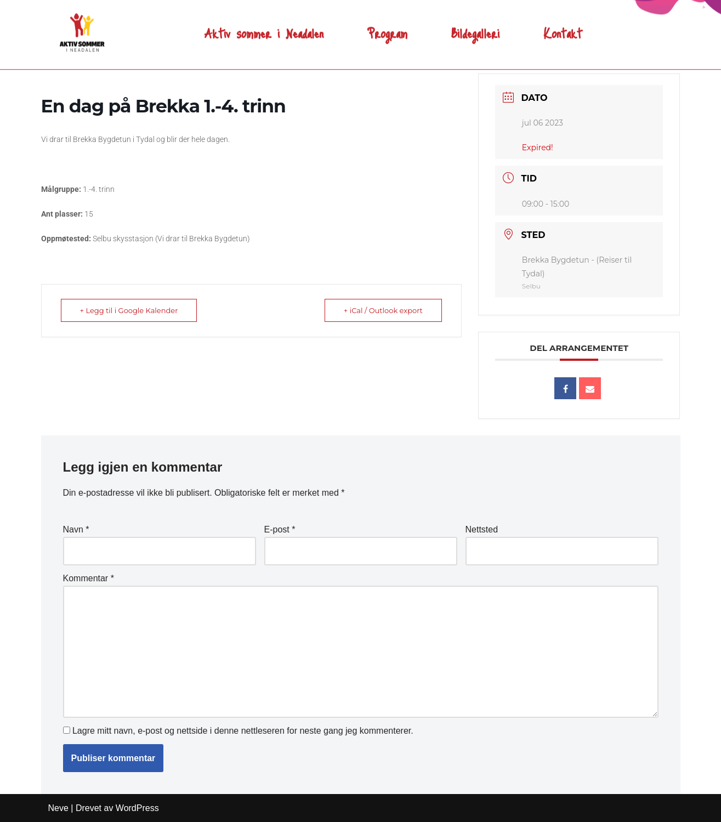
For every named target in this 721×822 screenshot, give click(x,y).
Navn (76, 529)
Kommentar (88, 578)
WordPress (137, 808)
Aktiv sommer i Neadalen (264, 25)
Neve (58, 808)
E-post (280, 529)
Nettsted (481, 529)
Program (387, 25)
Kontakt (562, 25)
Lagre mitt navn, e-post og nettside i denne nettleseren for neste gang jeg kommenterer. (242, 730)
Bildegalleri (475, 25)
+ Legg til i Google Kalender (129, 310)
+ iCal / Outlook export (383, 310)
